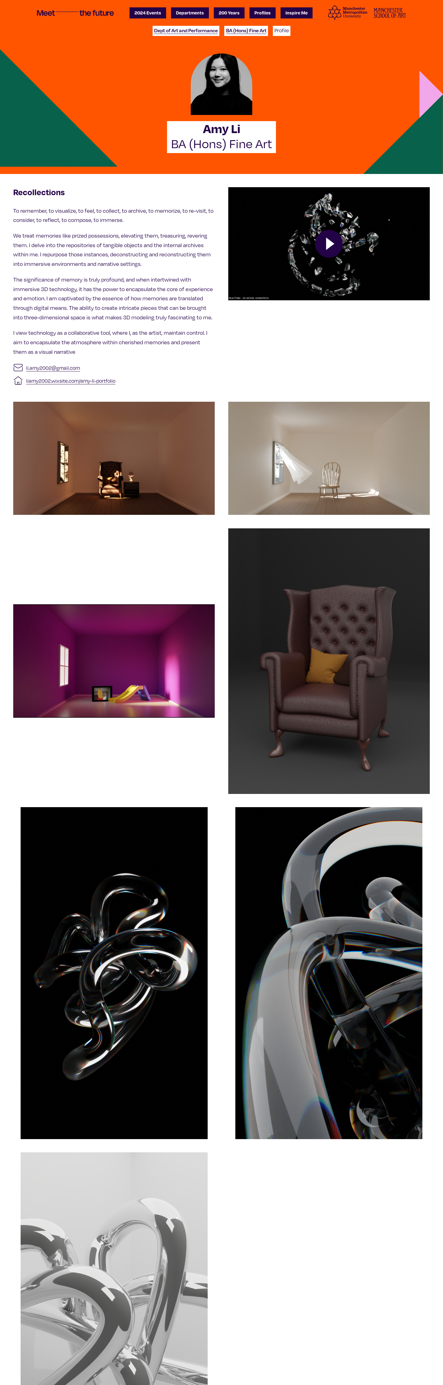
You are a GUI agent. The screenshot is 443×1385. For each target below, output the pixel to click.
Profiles (262, 12)
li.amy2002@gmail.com (53, 367)
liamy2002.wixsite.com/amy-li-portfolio (70, 380)
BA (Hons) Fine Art (246, 30)
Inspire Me (296, 12)
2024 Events (147, 12)
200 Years (229, 12)
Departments (190, 12)
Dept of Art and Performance (186, 30)
